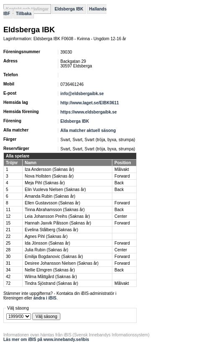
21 (8, 229)
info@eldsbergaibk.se (82, 93)
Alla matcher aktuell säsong (88, 130)
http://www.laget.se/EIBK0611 (89, 103)
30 (8, 256)
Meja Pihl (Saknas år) (45, 183)
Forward (122, 176)
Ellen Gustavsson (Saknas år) (52, 203)
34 (8, 270)
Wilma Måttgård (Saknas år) (51, 276)
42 (8, 276)
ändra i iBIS (45, 298)
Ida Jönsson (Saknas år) (47, 243)
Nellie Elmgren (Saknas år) (50, 270)
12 (8, 216)
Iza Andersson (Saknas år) (49, 169)
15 (8, 223)
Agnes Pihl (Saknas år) (46, 236)
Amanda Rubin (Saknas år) (50, 196)
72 (8, 283)
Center (120, 216)
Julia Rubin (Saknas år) (46, 250)
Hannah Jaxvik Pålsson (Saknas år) (58, 223)
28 (8, 250)
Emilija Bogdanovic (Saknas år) (54, 256)
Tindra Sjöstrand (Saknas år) (51, 283)
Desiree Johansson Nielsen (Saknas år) (61, 263)
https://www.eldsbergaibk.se (88, 112)
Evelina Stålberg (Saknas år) (51, 229)
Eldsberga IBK (68, 9)
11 (8, 209)
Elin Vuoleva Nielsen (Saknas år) (55, 189)
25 (8, 243)
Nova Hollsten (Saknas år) (49, 176)
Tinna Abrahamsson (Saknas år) (55, 209)
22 (8, 236)
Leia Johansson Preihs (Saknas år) (57, 216)
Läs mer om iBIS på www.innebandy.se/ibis (46, 339)
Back (119, 183)
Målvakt (121, 169)
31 (8, 263)
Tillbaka (23, 13)
